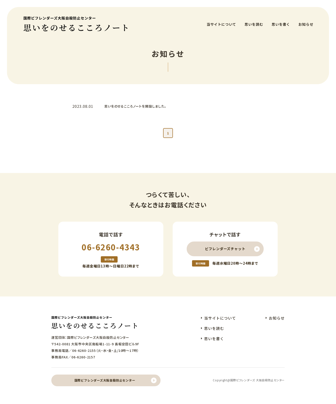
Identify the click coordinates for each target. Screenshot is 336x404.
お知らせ (305, 20)
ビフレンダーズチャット (225, 247)
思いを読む (254, 20)
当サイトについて (221, 20)
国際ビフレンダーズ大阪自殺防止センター (104, 379)
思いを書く (281, 20)
